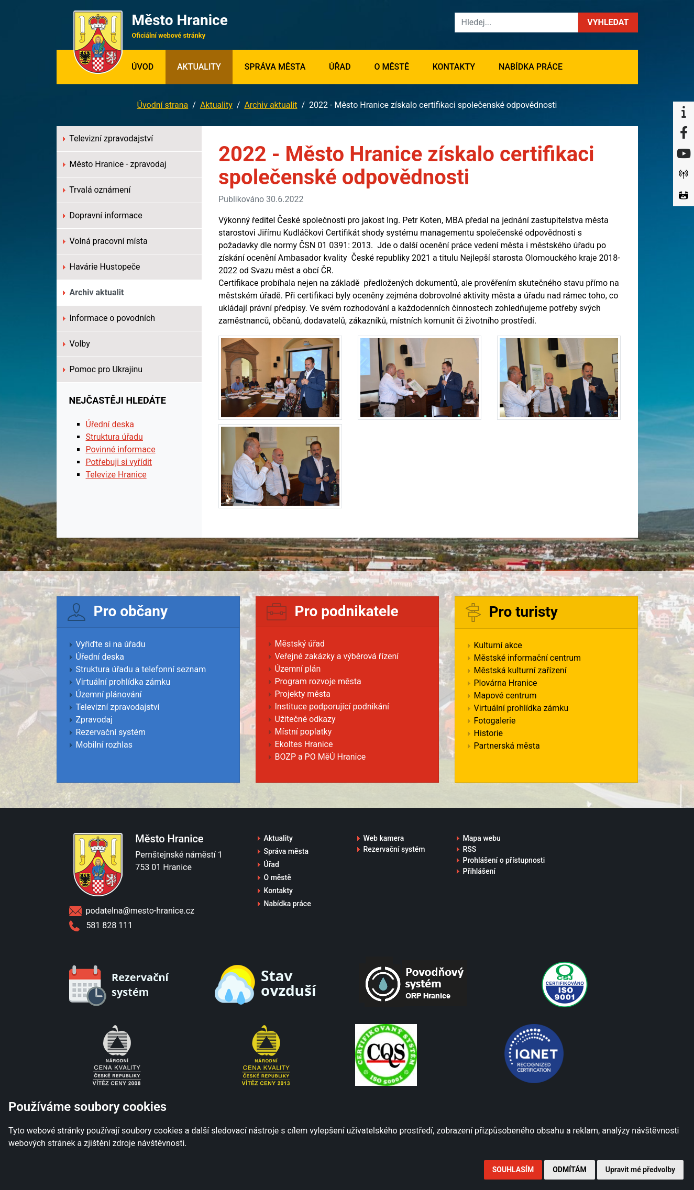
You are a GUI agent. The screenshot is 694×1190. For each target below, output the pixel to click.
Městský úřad (300, 644)
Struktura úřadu (114, 437)
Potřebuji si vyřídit (119, 462)
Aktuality (199, 67)
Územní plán (298, 669)
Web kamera (383, 838)
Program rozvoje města (318, 681)
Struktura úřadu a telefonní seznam (141, 669)
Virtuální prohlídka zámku (123, 682)
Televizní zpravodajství (108, 138)
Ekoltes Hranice (304, 744)
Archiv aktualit (270, 105)
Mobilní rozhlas (104, 745)
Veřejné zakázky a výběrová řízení (337, 656)
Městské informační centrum (527, 658)
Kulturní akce (498, 645)
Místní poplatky (303, 732)
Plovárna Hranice (505, 683)
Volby (76, 344)
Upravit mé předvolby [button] (640, 1169)
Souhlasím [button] (513, 1169)
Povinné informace (121, 449)
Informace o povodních (109, 318)
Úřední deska (110, 424)
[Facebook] (683, 133)
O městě (391, 67)
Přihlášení (479, 871)
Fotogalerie (495, 721)
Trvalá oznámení (97, 190)
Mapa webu (482, 838)
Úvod (148, 66)
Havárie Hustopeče (101, 267)
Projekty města (303, 694)
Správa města (275, 67)
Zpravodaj (94, 720)
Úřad (340, 67)
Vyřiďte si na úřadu (111, 644)
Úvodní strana (163, 105)
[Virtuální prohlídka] (683, 195)
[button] (607, 22)
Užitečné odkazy (305, 719)
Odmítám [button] (570, 1169)
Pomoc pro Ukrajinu (103, 369)
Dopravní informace (102, 215)
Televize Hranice (116, 475)
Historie (488, 733)
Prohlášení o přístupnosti (504, 860)
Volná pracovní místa (105, 241)
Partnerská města (507, 746)
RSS (470, 849)
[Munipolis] (683, 174)
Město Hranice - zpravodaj (115, 164)
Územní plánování (109, 694)
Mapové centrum (505, 695)
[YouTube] (683, 153)
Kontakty (454, 67)
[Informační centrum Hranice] (683, 112)
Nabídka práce (531, 67)
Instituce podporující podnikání (332, 706)
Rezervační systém (111, 732)
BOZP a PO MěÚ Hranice (320, 757)
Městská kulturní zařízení (520, 670)
